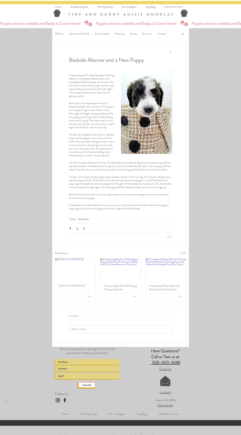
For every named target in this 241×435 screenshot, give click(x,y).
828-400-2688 (165, 363)
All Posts (59, 33)
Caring (133, 33)
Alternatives (165, 405)
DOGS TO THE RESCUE (71, 286)
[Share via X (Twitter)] (77, 228)
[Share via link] (84, 228)
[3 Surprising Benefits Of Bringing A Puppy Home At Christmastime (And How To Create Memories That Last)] (120, 269)
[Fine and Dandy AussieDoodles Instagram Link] (58, 400)
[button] (182, 34)
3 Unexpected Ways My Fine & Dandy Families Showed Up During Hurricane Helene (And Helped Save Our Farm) (164, 287)
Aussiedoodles (102, 33)
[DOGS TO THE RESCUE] (75, 269)
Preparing (119, 33)
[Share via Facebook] (70, 228)
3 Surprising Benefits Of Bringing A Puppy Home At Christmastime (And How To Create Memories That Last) (120, 287)
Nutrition (147, 33)
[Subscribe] (86, 385)
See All (183, 252)
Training (161, 33)
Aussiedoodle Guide (79, 33)
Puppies (72, 218)
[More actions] (170, 52)
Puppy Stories (83, 218)
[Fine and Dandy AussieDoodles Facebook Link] (64, 400)
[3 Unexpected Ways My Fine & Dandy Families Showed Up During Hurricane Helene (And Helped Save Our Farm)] (166, 269)
